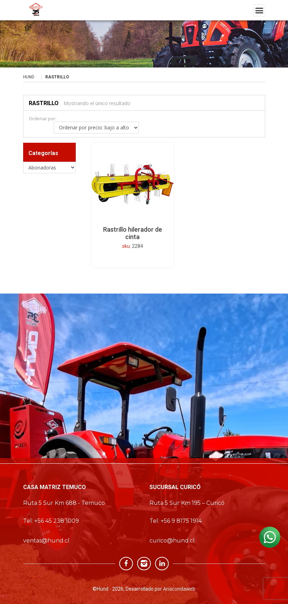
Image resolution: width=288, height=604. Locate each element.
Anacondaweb (179, 588)
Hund (28, 77)
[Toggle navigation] (259, 10)
